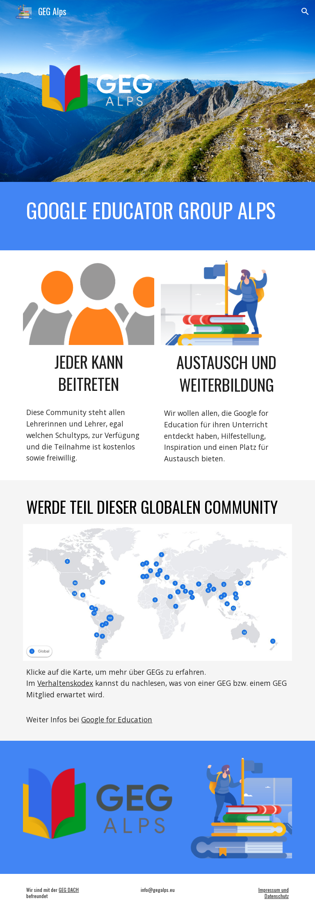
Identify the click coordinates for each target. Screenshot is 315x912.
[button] (305, 11)
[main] (157, 210)
